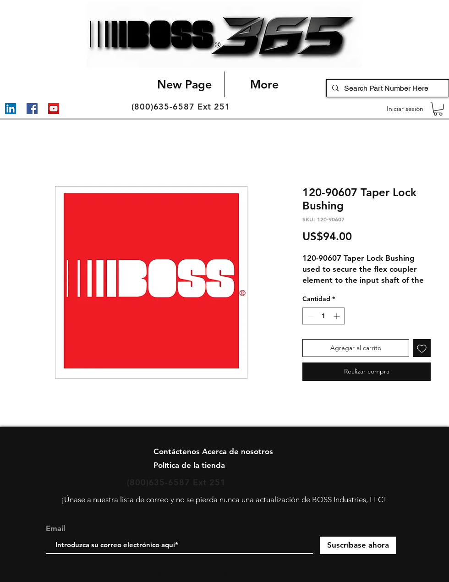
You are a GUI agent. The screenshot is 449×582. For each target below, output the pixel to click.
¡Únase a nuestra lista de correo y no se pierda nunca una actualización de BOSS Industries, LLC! (223, 499)
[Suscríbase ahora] (358, 545)
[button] (438, 108)
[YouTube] (53, 108)
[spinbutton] (323, 316)
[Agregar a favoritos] (422, 348)
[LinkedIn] (10, 108)
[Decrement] (309, 316)
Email (55, 529)
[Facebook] (32, 108)
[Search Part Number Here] (386, 88)
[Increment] (337, 316)
